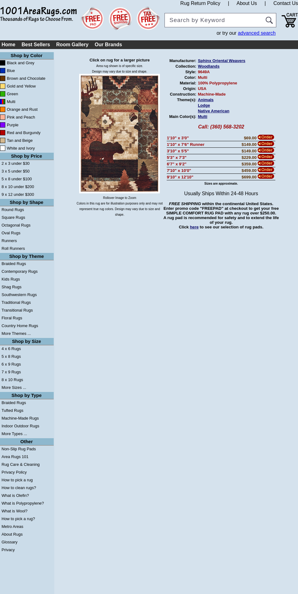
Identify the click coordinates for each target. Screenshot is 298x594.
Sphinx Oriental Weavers (221, 60)
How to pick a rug (17, 480)
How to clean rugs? (19, 487)
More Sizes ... (14, 387)
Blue (11, 70)
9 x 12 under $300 (18, 194)
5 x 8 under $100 (17, 179)
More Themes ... (16, 333)
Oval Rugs (11, 233)
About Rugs (12, 534)
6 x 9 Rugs (11, 364)
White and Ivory (21, 148)
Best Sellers (35, 44)
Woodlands (208, 66)
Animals (206, 99)
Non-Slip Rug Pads (19, 449)
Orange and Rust (22, 109)
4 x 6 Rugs (11, 348)
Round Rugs (13, 209)
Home (8, 44)
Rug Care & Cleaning (21, 464)
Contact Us (285, 3)
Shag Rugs (11, 287)
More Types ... (14, 433)
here (194, 227)
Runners (9, 240)
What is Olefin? (15, 495)
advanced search (257, 33)
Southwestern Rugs (19, 294)
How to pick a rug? (18, 518)
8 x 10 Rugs (12, 379)
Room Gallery (72, 44)
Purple (13, 125)
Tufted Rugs (12, 410)
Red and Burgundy (23, 132)
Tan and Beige (20, 140)
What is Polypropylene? (23, 503)
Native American (213, 111)
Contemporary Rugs (20, 271)
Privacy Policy (14, 472)
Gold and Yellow (21, 86)
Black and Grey (20, 63)
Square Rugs (13, 217)
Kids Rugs (11, 279)
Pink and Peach (21, 117)
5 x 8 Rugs (11, 356)
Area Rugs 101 (15, 456)
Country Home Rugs (20, 325)
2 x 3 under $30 (15, 163)
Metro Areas (12, 526)
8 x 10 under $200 (18, 186)
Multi (11, 101)
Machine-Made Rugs (20, 418)
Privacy (8, 549)
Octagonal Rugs (16, 225)
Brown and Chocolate (26, 78)
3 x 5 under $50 (15, 171)
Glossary (9, 542)
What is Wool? (15, 511)
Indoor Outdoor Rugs (20, 426)
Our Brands (108, 44)
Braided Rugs (14, 263)
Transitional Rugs (17, 310)
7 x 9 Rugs (11, 372)
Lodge (204, 105)
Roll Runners (13, 248)
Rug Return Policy (200, 3)
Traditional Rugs (16, 302)
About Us (247, 3)
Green (12, 94)
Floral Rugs (12, 318)
